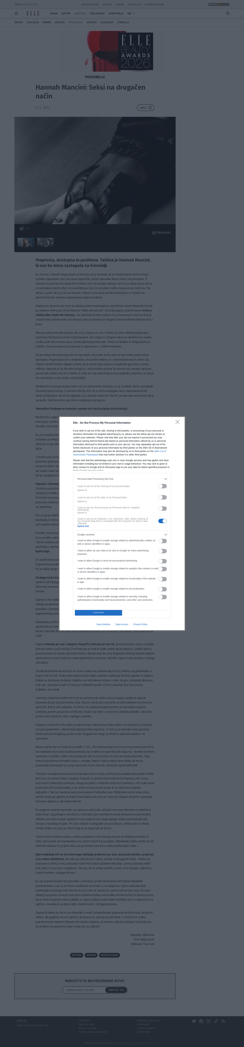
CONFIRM (98, 612)
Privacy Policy (140, 624)
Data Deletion (103, 624)
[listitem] (122, 479)
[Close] (178, 423)
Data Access (121, 624)
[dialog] (122, 524)
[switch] (162, 486)
